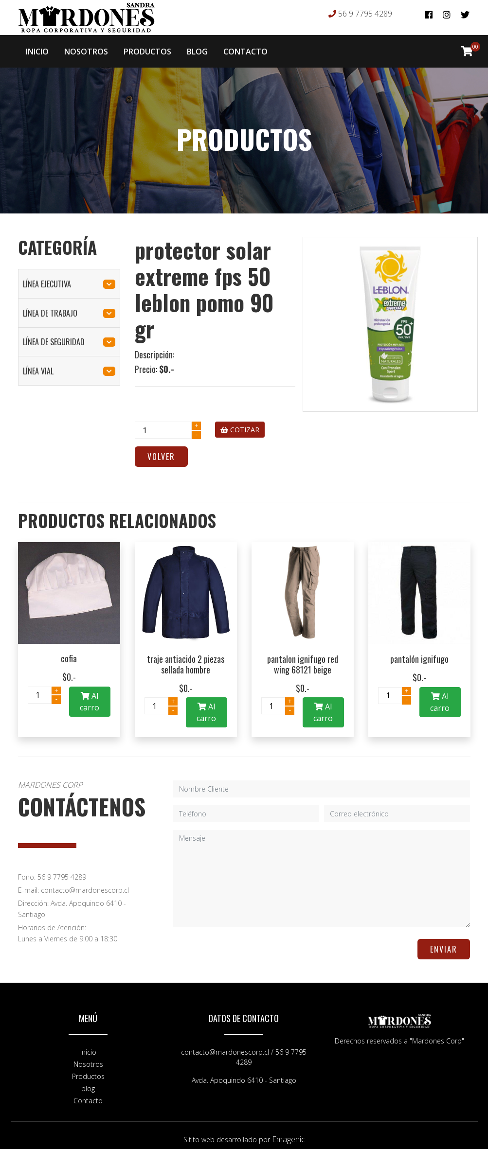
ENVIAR (443, 941)
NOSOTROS (86, 47)
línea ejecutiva (69, 276)
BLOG (197, 47)
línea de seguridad (69, 334)
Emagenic (288, 1131)
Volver (161, 449)
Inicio (88, 1044)
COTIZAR (239, 421)
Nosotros (88, 1056)
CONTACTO (245, 47)
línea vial (69, 363)
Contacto (88, 1092)
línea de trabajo (69, 305)
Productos (88, 1068)
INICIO (37, 47)
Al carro (89, 694)
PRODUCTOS (147, 47)
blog (88, 1080)
